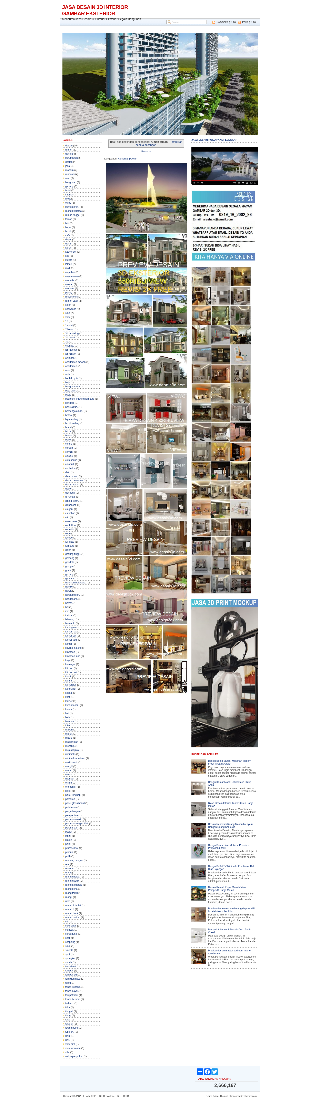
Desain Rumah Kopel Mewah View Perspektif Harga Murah (227, 889)
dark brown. (71, 476)
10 (66, 321)
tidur (67, 1007)
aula (67, 374)
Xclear (216, 1096)
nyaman (69, 778)
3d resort (70, 337)
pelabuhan (71, 807)
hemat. (69, 603)
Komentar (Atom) (127, 158)
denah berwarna (74, 480)
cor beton (70, 468)
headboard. (71, 599)
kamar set (70, 635)
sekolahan (71, 925)
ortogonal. (70, 786)
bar (67, 223)
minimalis (70, 754)
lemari (68, 264)
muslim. (69, 774)
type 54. (69, 1031)
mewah (69, 284)
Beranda (146, 151)
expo (68, 533)
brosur (68, 435)
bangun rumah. (73, 386)
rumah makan (72, 917)
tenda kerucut (72, 999)
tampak (69, 970)
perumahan (71, 157)
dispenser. (71, 505)
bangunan (70, 182)
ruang (68, 872)
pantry (68, 292)
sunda (68, 962)
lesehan (69, 721)
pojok (68, 844)
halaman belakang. (75, 582)
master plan (71, 741)
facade (69, 537)
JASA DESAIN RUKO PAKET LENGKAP (214, 139)
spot (67, 954)
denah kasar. (72, 484)
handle (69, 586)
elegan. (69, 509)
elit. (67, 517)
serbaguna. (71, 933)
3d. (67, 341)
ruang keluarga (73, 211)
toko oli (69, 1023)
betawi (68, 415)
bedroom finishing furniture (79, 398)
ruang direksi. (72, 876)
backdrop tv (71, 378)
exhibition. (70, 525)
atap (67, 178)
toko (67, 1019)
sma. (68, 946)
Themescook (250, 1096)
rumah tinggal (72, 215)
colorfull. (69, 464)
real (67, 864)
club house (71, 460)
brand (68, 427)
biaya (68, 227)
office (68, 202)
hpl (67, 607)
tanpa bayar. (72, 991)
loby (67, 725)
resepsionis (71, 296)
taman (68, 219)
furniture (69, 545)
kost (67, 697)
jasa (67, 166)
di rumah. (70, 496)
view (67, 317)
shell (67, 938)
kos (67, 255)
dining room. (72, 500)
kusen (68, 709)
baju (67, 382)
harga (68, 590)
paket (68, 790)
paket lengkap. (73, 795)
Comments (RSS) (226, 22)
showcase (70, 309)
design (68, 162)
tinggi (68, 1015)
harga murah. (72, 594)
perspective (71, 815)
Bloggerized (234, 1096)
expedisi (69, 529)
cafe (67, 235)
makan (69, 729)
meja (68, 198)
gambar (69, 153)
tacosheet (70, 966)
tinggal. (69, 1011)
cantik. (68, 443)
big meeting (71, 419)
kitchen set (71, 672)
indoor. (69, 615)
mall (67, 268)
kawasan (70, 652)
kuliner (68, 701)
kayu (67, 660)
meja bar (70, 272)
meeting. (70, 746)
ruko (67, 901)
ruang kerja (71, 888)
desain (68, 145)
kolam (68, 680)
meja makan (72, 276)
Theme (223, 1096)
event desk (71, 521)
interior (69, 194)
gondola (69, 562)
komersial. (71, 684)
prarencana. (71, 848)
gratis (68, 570)
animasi (69, 358)
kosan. (68, 692)
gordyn (69, 566)
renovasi (69, 174)
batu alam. (71, 390)
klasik (68, 676)
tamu (68, 982)
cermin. (69, 451)
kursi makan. (72, 705)
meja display (72, 750)
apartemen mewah (75, 362)
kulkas (68, 260)
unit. (67, 1040)
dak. (67, 472)
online (68, 782)
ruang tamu (71, 893)
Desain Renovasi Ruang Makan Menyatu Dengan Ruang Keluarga (230, 825)
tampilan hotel (73, 978)
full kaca (69, 541)
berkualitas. (71, 407)
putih (68, 856)
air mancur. (71, 349)
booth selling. (72, 423)
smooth (69, 950)
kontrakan (70, 688)
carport (69, 447)
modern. (69, 288)
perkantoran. (72, 206)
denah (68, 243)
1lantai (68, 325)
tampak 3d (71, 974)
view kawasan (73, 1048)
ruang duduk (72, 880)
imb (67, 611)
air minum (70, 353)
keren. (68, 247)
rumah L (69, 909)
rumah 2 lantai (73, 905)
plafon (68, 839)
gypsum (69, 578)
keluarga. (70, 664)
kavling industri (73, 648)
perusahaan (71, 827)
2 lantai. (69, 329)
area (67, 370)
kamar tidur (71, 639)
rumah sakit (71, 300)
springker (70, 958)
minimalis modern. (75, 758)
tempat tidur (71, 995)
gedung (69, 186)
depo (68, 488)
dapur (68, 239)
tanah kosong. (73, 987)
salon (68, 304)
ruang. (68, 897)
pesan (68, 831)
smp (67, 313)
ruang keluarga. (73, 884)
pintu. (68, 835)
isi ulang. (70, 619)
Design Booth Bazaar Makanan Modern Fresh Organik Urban (229, 762)
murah (68, 770)
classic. (69, 456)
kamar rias (71, 631)
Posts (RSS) (249, 22)
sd (66, 921)
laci (67, 713)
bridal (68, 431)
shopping (70, 942)
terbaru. (69, 1003)
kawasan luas (72, 656)
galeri (68, 550)
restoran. (70, 868)
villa (67, 1052)
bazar (68, 394)
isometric (70, 623)
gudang (69, 574)
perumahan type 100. (76, 823)
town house (71, 1027)
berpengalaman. (74, 411)
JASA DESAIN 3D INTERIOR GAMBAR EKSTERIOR (95, 10)
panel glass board (75, 803)
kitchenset (70, 251)
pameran (70, 799)
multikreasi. (71, 762)
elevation (70, 513)
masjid (68, 737)
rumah (68, 149)
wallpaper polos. (74, 1056)
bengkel (69, 402)
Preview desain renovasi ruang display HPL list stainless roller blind (231, 910)
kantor (68, 643)
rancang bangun (74, 860)
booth (68, 231)
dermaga (70, 492)
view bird (70, 1044)
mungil (68, 766)
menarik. (70, 280)
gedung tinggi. (73, 554)
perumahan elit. (73, 819)
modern (69, 170)
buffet (68, 439)
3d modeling (72, 333)
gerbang (69, 558)
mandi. (69, 733)
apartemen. (71, 366)
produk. (69, 852)
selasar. (69, 929)
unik (67, 1036)
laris (67, 717)
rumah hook (71, 913)
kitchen (69, 668)
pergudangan (72, 811)
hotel (68, 190)
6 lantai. (69, 345)
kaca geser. (71, 627)
